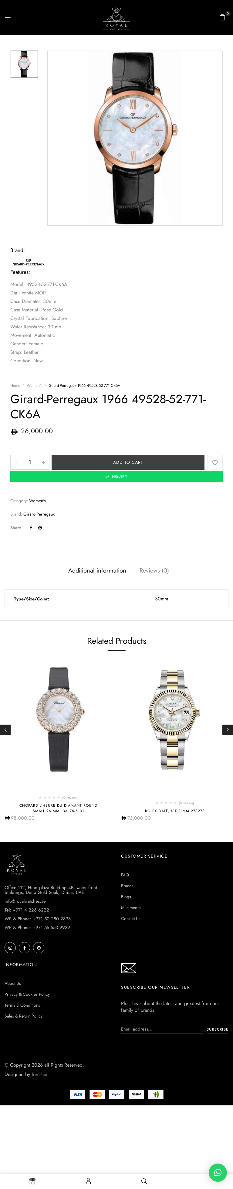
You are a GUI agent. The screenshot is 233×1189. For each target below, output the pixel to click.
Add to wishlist (215, 462)
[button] (222, 17)
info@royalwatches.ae (25, 901)
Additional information (97, 570)
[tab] (97, 571)
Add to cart (128, 462)
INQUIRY (116, 476)
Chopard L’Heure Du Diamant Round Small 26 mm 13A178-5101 (58, 808)
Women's (34, 385)
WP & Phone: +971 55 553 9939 (37, 927)
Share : (17, 528)
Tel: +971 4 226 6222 (27, 910)
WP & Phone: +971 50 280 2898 (38, 918)
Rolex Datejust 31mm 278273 (175, 811)
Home (15, 385)
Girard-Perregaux (39, 514)
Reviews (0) (154, 570)
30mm (161, 598)
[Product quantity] (30, 462)
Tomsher (40, 1074)
